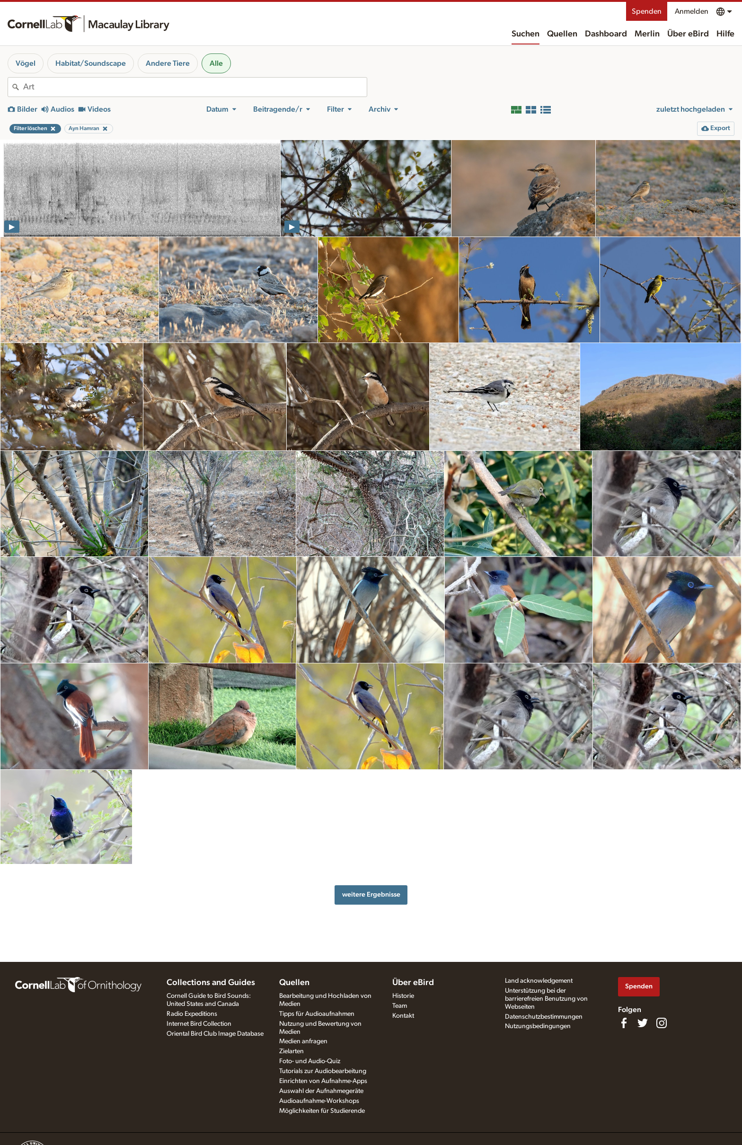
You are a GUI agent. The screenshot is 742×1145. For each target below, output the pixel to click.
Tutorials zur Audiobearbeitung (322, 1071)
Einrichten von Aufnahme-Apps (323, 1081)
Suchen (525, 34)
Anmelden (691, 11)
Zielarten (291, 1051)
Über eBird (688, 34)
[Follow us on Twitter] (642, 1023)
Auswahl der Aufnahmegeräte (321, 1091)
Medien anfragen (303, 1041)
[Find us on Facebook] (623, 1023)
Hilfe (725, 34)
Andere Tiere (168, 63)
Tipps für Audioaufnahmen (316, 1014)
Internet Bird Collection (199, 1024)
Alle (216, 63)
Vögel (25, 63)
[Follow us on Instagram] (661, 1023)
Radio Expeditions (192, 1014)
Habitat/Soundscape (90, 63)
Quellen (562, 34)
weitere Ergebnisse (371, 894)
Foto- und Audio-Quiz (309, 1061)
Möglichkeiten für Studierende (322, 1111)
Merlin (647, 34)
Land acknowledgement (539, 981)
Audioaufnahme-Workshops (319, 1101)
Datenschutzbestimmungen (544, 1016)
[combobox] (195, 87)
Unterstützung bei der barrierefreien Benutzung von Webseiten (546, 998)
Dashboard (606, 34)
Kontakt (403, 1016)
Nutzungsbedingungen (538, 1026)
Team (399, 1006)
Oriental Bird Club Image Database (215, 1033)
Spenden (647, 11)
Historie (403, 996)
